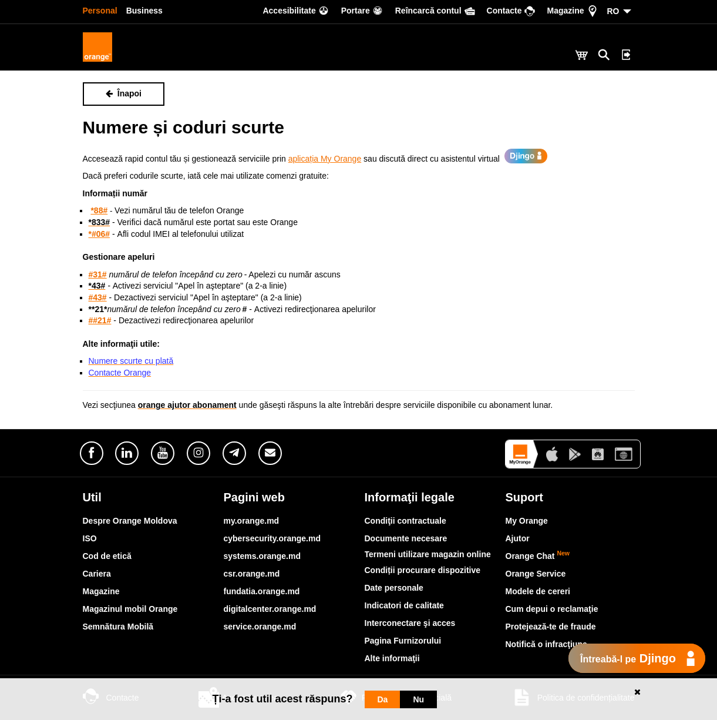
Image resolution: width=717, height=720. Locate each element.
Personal (100, 10)
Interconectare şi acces (410, 623)
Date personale (394, 587)
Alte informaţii (392, 658)
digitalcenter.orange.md (270, 609)
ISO (90, 538)
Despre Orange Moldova (130, 520)
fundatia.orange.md (262, 591)
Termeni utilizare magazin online (428, 554)
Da (383, 699)
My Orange (527, 520)
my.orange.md (252, 520)
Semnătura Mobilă (118, 626)
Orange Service (536, 573)
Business (144, 10)
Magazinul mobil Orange (130, 609)
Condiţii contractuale (405, 520)
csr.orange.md (252, 573)
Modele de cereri (538, 591)
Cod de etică (107, 556)
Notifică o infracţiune (546, 644)
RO (613, 11)
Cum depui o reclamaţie (552, 609)
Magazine (101, 591)
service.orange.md (260, 626)
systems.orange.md (262, 556)
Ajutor (518, 538)
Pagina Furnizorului (403, 640)
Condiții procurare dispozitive (423, 570)
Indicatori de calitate (404, 605)
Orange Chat (538, 556)
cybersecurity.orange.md (272, 538)
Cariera (97, 573)
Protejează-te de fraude (551, 626)
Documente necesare (406, 538)
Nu (418, 699)
